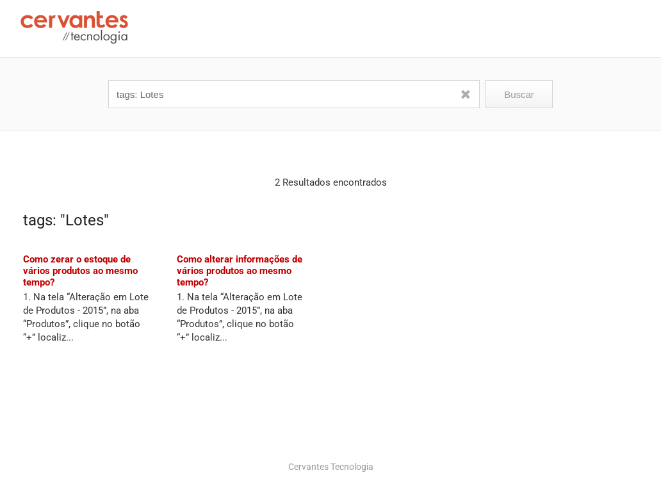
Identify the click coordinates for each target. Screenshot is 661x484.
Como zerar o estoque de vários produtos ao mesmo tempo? (80, 271)
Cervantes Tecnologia (330, 467)
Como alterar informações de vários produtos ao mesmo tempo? (239, 271)
